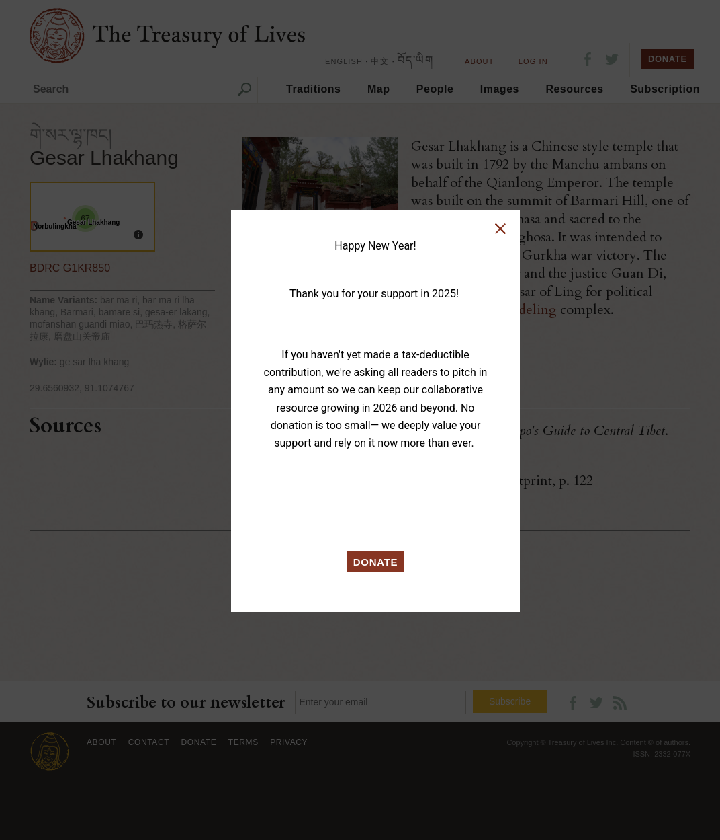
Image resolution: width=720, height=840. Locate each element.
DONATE (375, 562)
